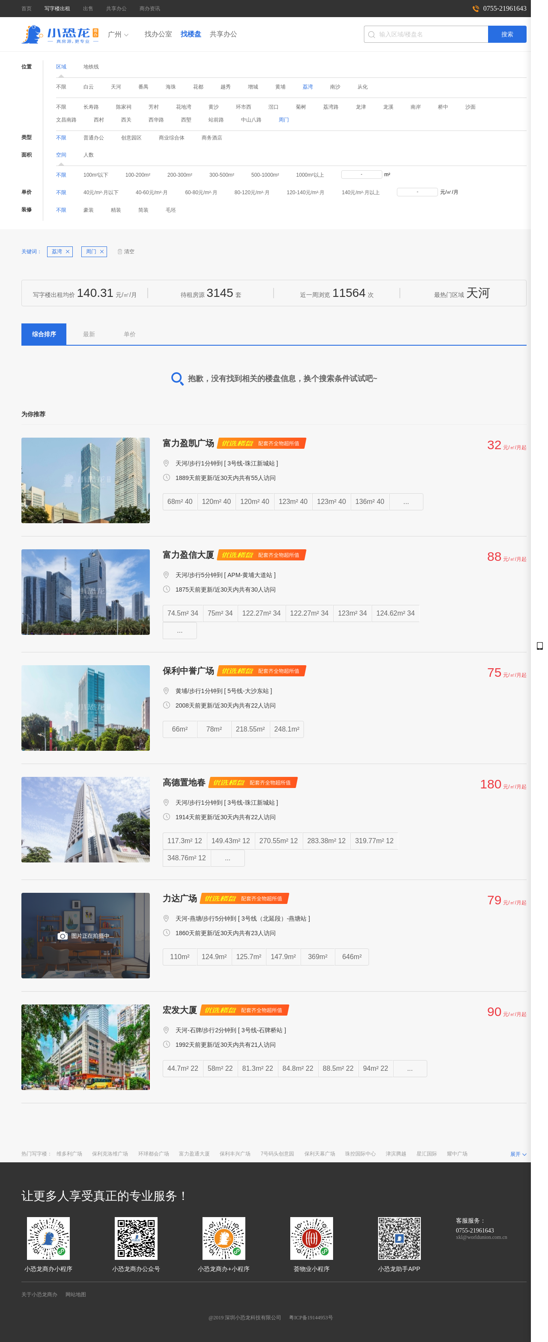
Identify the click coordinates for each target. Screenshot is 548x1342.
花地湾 (183, 107)
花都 (198, 87)
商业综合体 (172, 138)
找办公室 (158, 34)
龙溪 (388, 107)
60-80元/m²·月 (201, 193)
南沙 (335, 87)
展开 (515, 1154)
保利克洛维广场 (110, 1154)
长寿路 (91, 107)
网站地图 (76, 1295)
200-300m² (179, 175)
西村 (99, 120)
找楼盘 (191, 34)
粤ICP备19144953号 (311, 1318)
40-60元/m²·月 (152, 193)
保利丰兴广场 (235, 1154)
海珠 (171, 87)
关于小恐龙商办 (39, 1295)
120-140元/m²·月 (306, 193)
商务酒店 (212, 138)
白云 (88, 87)
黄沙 (213, 107)
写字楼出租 (57, 9)
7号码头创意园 (278, 1154)
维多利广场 (69, 1154)
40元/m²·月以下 (101, 193)
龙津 (361, 107)
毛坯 (171, 210)
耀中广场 (457, 1154)
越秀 (225, 87)
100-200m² (137, 175)
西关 (126, 120)
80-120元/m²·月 (252, 193)
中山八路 (251, 120)
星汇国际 (427, 1154)
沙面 (470, 107)
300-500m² (221, 175)
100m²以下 (95, 175)
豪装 (88, 210)
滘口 (273, 107)
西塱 (186, 120)
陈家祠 (123, 107)
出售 (88, 9)
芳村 (154, 107)
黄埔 (280, 87)
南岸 (416, 107)
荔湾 (308, 87)
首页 (26, 9)
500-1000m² (265, 175)
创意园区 (131, 138)
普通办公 (93, 138)
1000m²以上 (310, 175)
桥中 (443, 107)
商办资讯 (150, 9)
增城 (253, 87)
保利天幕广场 (319, 1154)
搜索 (507, 34)
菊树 (301, 107)
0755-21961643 (505, 8)
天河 (116, 87)
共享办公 (116, 9)
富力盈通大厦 (194, 1154)
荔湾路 (331, 107)
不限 (61, 87)
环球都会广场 (153, 1154)
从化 (362, 87)
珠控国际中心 (360, 1154)
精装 (116, 210)
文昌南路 (66, 120)
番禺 (143, 87)
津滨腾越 (396, 1154)
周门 (284, 120)
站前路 (216, 120)
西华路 (156, 120)
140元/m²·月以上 (361, 193)
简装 (143, 210)
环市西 (243, 107)
